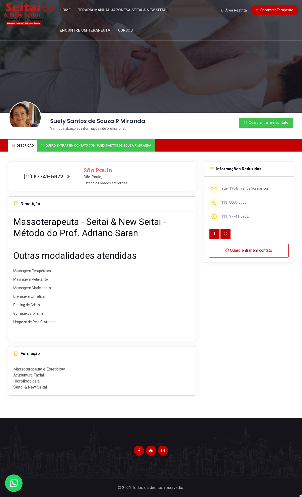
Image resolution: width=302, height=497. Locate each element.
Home (70, 10)
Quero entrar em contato (266, 122)
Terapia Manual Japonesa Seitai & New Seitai (128, 10)
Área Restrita (233, 10)
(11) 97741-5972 (47, 176)
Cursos (130, 30)
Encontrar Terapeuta (274, 10)
